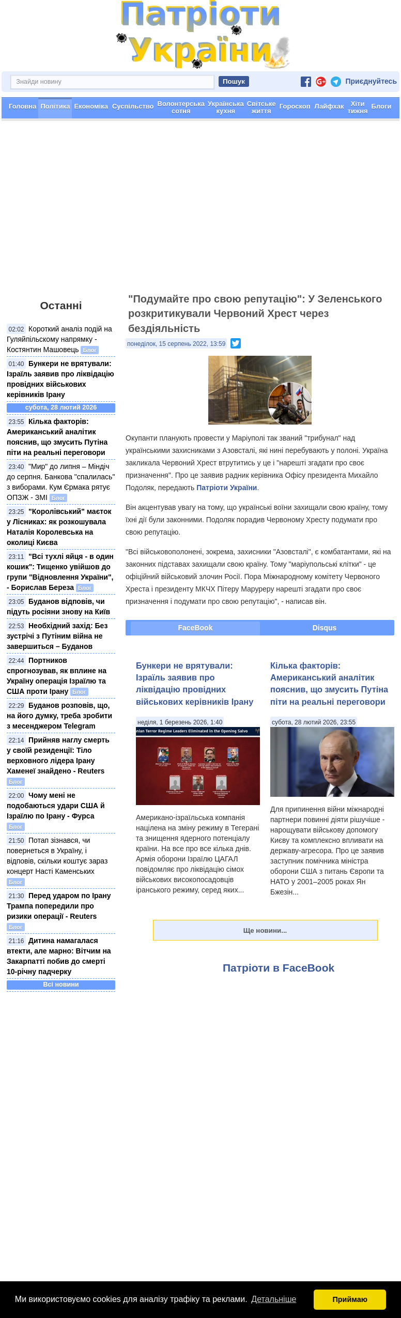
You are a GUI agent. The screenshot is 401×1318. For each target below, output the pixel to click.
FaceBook (195, 628)
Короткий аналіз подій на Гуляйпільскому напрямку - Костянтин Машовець (59, 339)
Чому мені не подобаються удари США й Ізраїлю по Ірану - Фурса (56, 806)
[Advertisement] (200, 212)
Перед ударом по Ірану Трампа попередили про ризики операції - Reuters (59, 906)
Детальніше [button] (273, 1299)
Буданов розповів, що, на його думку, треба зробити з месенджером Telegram (59, 716)
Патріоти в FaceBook (278, 968)
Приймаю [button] (349, 1299)
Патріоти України (226, 488)
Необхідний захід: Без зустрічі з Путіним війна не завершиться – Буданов (57, 636)
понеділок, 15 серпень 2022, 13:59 (176, 344)
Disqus (325, 628)
